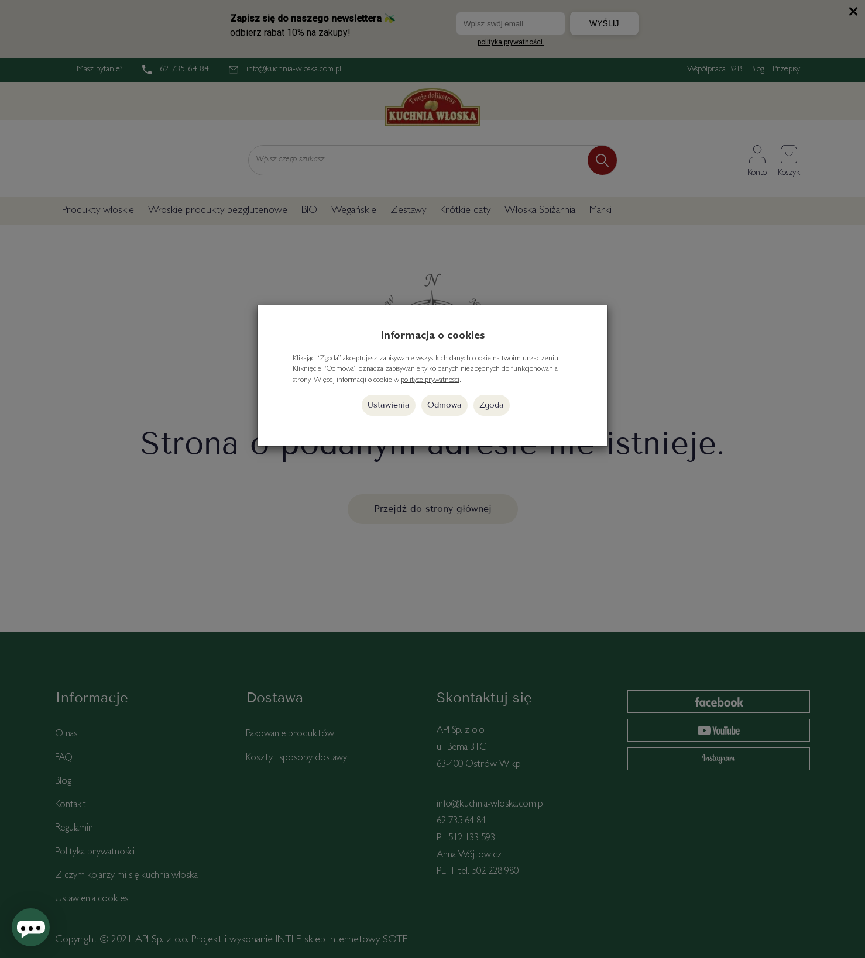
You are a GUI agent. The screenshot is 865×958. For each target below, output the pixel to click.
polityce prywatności (430, 380)
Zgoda (491, 405)
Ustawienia (389, 405)
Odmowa (444, 405)
